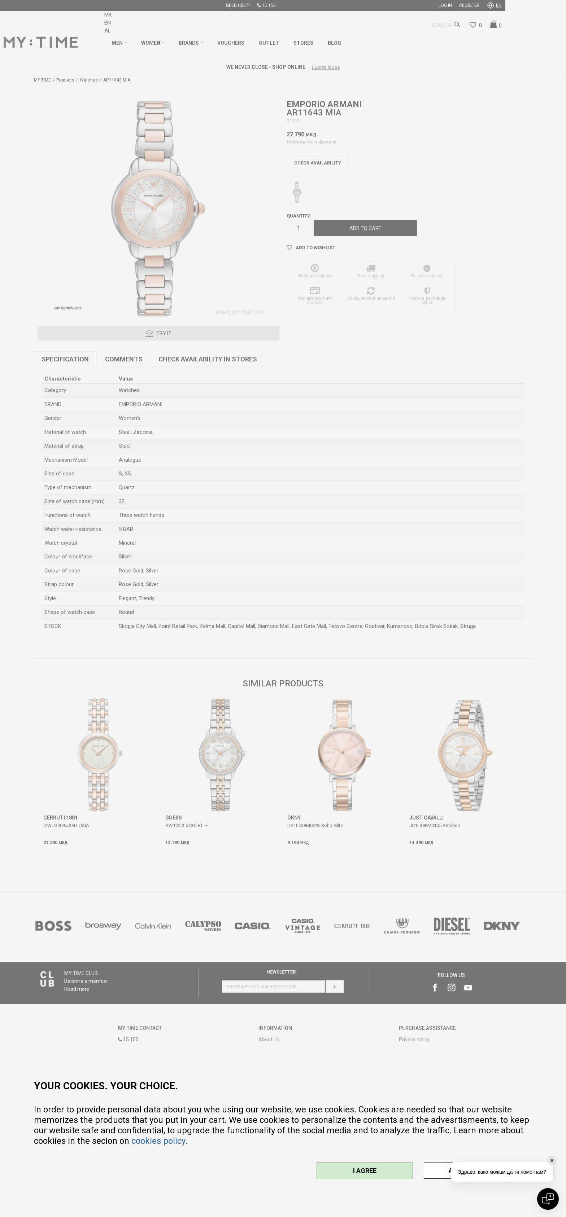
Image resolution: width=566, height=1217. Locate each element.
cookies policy (158, 1141)
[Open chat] (548, 1199)
